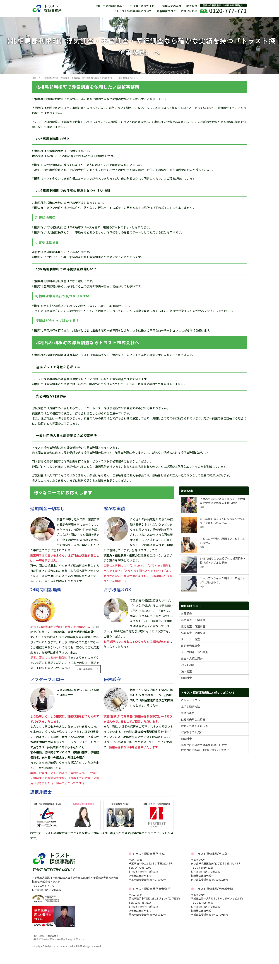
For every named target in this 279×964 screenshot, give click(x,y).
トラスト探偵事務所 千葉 (149, 853)
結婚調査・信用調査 (193, 633)
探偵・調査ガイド (143, 6)
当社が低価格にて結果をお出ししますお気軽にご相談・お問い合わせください (205, 747)
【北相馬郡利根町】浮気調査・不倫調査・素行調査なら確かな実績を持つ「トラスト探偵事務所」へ (89, 77)
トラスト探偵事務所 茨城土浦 (214, 888)
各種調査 (186, 613)
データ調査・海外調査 (194, 652)
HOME (96, 6)
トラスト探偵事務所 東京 (211, 853)
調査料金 (191, 6)
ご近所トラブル (190, 700)
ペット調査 (187, 665)
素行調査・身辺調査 (193, 626)
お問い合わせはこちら (88, 669)
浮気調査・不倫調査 (193, 620)
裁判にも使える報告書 (194, 726)
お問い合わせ (189, 11)
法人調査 (186, 671)
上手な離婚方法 (190, 706)
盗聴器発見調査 (190, 645)
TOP (35, 77)
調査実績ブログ (166, 11)
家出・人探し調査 (192, 658)
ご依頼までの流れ (170, 6)
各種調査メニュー (116, 6)
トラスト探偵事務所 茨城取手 (151, 888)
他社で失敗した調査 (193, 719)
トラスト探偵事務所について (134, 11)
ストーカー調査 (190, 639)
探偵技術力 (187, 713)
